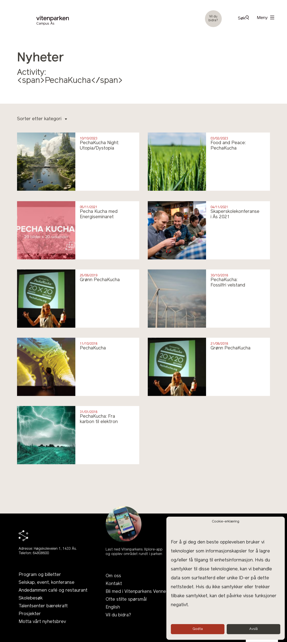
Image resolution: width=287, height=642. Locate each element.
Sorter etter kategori (42, 119)
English (113, 620)
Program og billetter (40, 582)
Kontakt (114, 596)
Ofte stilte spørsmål (126, 612)
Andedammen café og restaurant (53, 598)
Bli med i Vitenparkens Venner (137, 604)
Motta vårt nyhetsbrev (42, 629)
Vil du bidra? (213, 18)
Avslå (253, 629)
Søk (243, 18)
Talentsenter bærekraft (43, 613)
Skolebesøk (31, 605)
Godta (198, 629)
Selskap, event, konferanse (46, 590)
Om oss (113, 588)
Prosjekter (30, 621)
